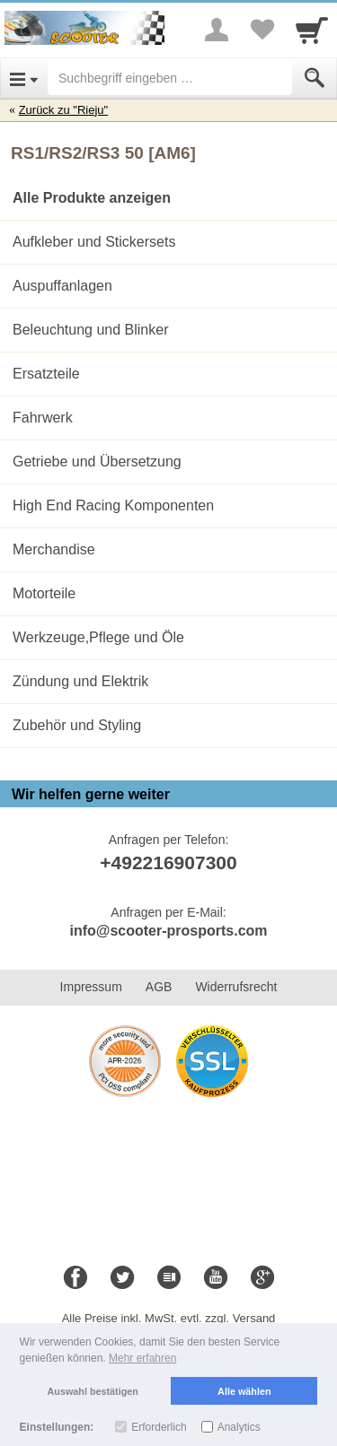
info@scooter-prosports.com (168, 930)
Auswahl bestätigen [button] (93, 1391)
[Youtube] (215, 1278)
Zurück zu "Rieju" (64, 110)
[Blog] (169, 1278)
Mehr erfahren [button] (142, 1358)
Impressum (91, 987)
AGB (159, 987)
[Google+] (262, 1278)
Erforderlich (158, 1427)
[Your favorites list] (261, 30)
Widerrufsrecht (236, 987)
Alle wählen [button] (243, 1391)
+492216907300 (168, 862)
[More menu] (216, 30)
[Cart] (312, 30)
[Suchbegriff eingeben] (170, 78)
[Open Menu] (23, 78)
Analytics (239, 1427)
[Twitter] (122, 1278)
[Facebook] (75, 1278)
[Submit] (315, 78)
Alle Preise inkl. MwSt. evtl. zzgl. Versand (169, 1318)
